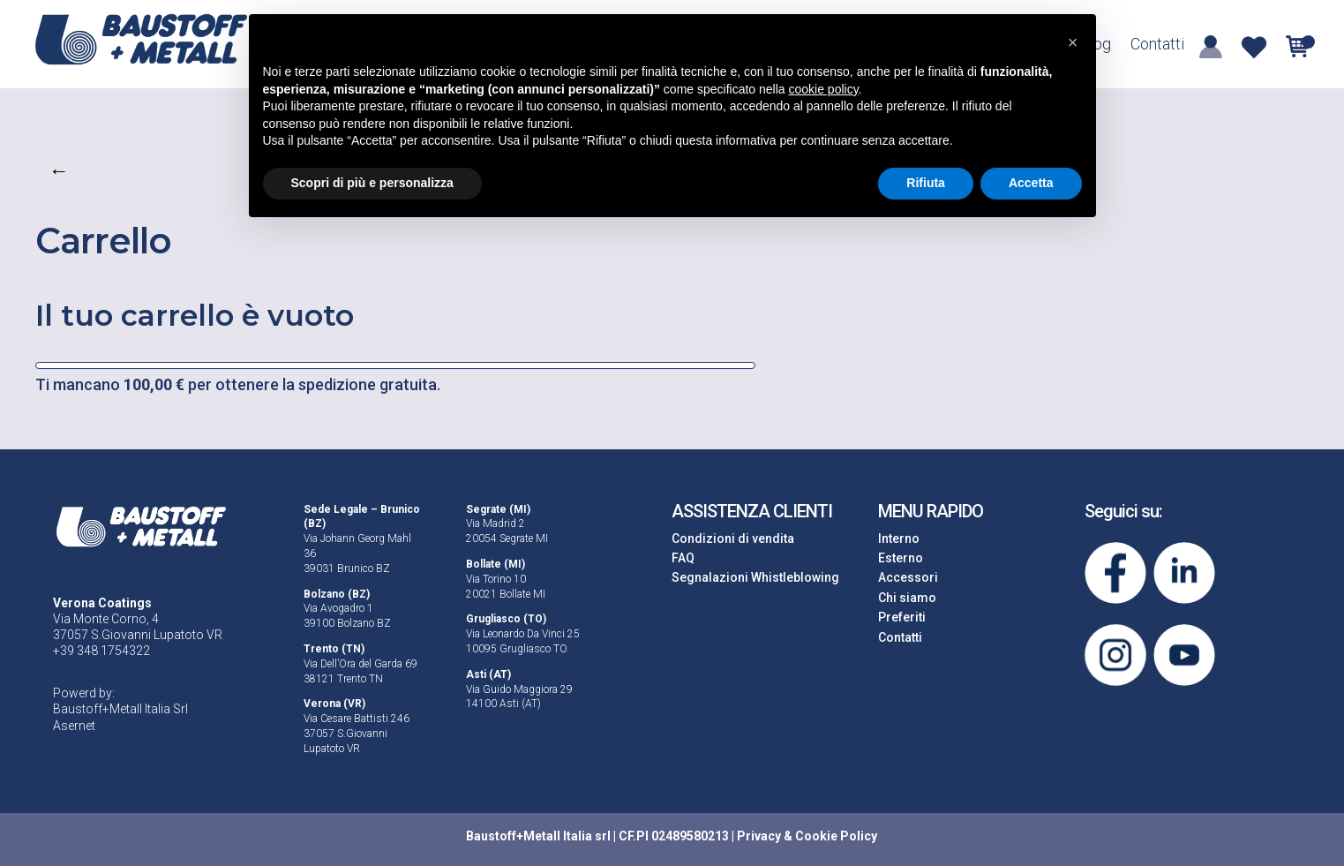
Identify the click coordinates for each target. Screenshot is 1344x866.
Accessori (908, 577)
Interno (899, 538)
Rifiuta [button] (925, 183)
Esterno (900, 558)
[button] (1073, 42)
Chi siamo (907, 598)
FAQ (683, 558)
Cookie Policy (836, 836)
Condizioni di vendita (733, 538)
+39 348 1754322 (101, 651)
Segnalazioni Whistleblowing (755, 577)
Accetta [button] (1031, 183)
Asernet (74, 726)
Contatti (1157, 45)
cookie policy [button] (823, 89)
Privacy (759, 836)
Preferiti (902, 617)
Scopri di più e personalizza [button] (372, 183)
